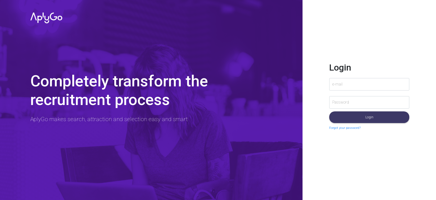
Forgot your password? (345, 128)
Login (369, 117)
